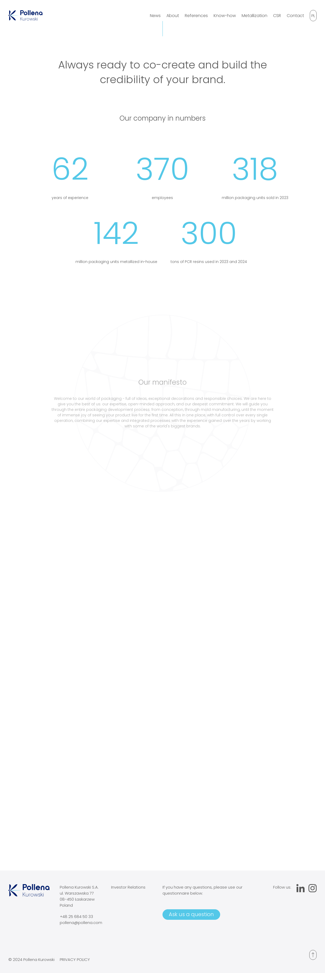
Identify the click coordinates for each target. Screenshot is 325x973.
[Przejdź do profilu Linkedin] (300, 889)
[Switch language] (313, 15)
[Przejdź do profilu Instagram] (312, 889)
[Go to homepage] (25, 19)
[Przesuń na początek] (313, 955)
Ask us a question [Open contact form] (191, 914)
